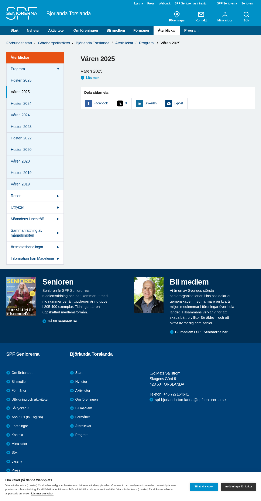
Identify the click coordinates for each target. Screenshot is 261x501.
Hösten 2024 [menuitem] (21, 103)
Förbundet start (19, 43)
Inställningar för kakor (238, 486)
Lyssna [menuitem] (138, 3)
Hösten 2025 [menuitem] (21, 80)
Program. (147, 43)
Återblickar (167, 30)
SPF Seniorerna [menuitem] (227, 3)
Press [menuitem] (150, 3)
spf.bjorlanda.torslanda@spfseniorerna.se (190, 400)
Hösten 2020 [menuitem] (21, 149)
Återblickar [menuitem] (20, 57)
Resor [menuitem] (16, 196)
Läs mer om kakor (42, 493)
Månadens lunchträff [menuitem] (27, 219)
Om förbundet (22, 373)
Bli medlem (115, 30)
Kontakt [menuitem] (201, 16)
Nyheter (33, 30)
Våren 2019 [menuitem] (20, 184)
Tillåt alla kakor (204, 486)
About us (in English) (27, 417)
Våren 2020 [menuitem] (20, 161)
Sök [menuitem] (246, 16)
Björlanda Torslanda (93, 43)
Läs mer (92, 78)
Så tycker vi (20, 408)
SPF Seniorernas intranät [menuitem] (190, 3)
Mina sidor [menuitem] (224, 16)
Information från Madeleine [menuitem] (32, 258)
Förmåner (141, 30)
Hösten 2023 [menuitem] (21, 127)
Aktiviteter (56, 30)
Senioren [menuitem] (247, 3)
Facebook (101, 103)
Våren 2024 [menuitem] (20, 115)
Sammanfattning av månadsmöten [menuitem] (26, 232)
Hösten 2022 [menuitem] (21, 138)
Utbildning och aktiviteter (30, 399)
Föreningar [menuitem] (177, 16)
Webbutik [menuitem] (164, 3)
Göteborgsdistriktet (54, 43)
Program (191, 30)
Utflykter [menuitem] (17, 207)
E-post (178, 103)
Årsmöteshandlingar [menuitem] (27, 247)
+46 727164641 (176, 394)
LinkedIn (150, 103)
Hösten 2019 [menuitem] (21, 173)
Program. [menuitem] (18, 69)
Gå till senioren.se (62, 321)
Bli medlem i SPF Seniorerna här (201, 332)
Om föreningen (85, 30)
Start (14, 30)
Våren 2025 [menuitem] (20, 92)
